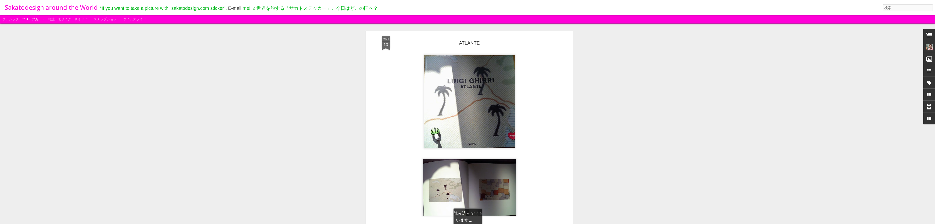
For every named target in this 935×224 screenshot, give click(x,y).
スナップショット (107, 19)
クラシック (10, 19)
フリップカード (33, 19)
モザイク (64, 19)
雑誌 (51, 19)
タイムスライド (134, 19)
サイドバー (82, 19)
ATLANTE (469, 43)
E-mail (234, 8)
